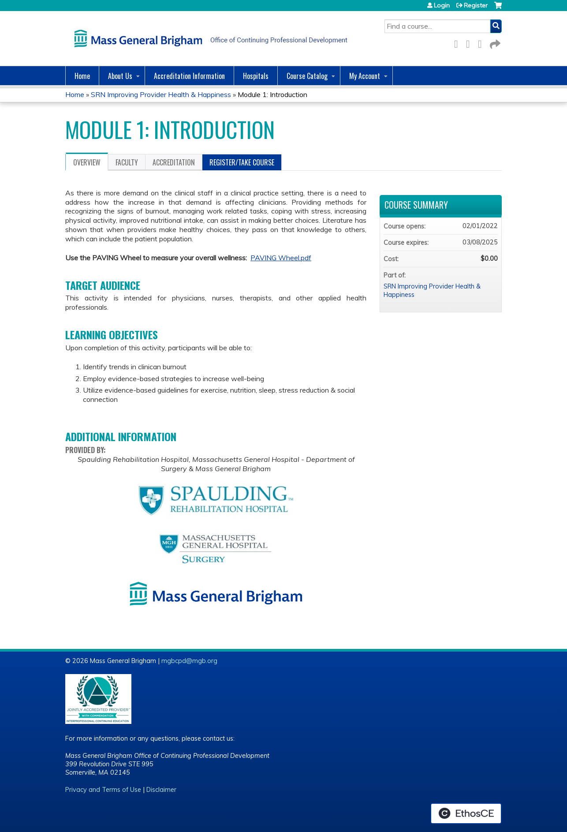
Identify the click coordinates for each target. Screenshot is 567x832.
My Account (364, 76)
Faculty (127, 162)
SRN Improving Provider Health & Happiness (161, 94)
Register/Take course (241, 162)
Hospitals (256, 76)
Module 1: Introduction (272, 94)
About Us (120, 76)
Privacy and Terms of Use (103, 790)
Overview (87, 162)
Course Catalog (307, 76)
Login (442, 5)
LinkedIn (482, 42)
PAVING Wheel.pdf (280, 257)
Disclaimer (161, 790)
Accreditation (174, 162)
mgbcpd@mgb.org (189, 661)
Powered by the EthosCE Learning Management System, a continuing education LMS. (466, 813)
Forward (494, 42)
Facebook (458, 42)
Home (82, 76)
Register (476, 5)
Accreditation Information (189, 76)
